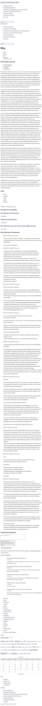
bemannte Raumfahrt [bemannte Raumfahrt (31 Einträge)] (31, 642)
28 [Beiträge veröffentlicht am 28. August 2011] (38, 670)
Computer (6, 608)
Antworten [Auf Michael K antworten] (17, 453)
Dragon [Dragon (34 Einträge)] (9, 644)
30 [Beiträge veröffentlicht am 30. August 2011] (9, 672)
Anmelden (6, 680)
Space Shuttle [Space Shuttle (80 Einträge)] (33, 650)
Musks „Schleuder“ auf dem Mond (18, 583)
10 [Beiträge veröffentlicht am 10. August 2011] (15, 665)
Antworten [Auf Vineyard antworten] (17, 312)
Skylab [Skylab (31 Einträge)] (21, 650)
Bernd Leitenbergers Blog (10, 2)
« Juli (19, 674)
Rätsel (5, 627)
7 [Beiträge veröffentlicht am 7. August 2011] (38, 662)
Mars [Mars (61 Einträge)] (19, 648)
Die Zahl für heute (7, 612)
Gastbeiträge (6, 616)
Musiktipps (6, 621)
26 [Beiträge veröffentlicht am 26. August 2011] (26, 670)
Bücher (5, 601)
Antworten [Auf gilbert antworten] (15, 235)
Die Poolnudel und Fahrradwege (10, 213)
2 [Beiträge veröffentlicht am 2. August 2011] (9, 662)
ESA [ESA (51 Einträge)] (18, 644)
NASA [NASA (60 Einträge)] (34, 648)
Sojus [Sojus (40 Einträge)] (27, 650)
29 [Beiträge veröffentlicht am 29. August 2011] (3, 672)
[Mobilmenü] (4, 23)
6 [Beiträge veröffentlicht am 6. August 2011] (32, 662)
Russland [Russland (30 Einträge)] (10, 650)
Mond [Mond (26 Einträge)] (26, 647)
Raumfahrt (6, 625)
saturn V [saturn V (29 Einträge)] (17, 650)
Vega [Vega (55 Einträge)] (21, 654)
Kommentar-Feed (7, 684)
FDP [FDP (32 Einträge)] (32, 644)
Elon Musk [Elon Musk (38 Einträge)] (14, 644)
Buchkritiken (6, 603)
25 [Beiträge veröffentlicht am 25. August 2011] (20, 670)
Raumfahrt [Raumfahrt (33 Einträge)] (5, 650)
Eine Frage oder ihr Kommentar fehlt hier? (13, 32)
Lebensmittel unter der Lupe (9, 618)
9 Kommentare (7, 69)
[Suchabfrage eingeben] (7, 22)
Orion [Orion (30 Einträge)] (38, 647)
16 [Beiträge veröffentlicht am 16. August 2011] (9, 667)
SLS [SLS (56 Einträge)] (24, 650)
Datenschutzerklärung (8, 26)
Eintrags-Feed (6, 682)
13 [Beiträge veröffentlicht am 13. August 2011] (32, 665)
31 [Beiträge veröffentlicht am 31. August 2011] (15, 672)
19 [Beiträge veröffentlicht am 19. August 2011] (26, 667)
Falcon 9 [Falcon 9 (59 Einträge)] (22, 644)
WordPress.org (7, 685)
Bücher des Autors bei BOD (10, 28)
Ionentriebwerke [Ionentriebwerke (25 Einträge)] (8, 647)
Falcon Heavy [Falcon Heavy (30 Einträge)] (28, 644)
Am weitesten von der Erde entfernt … (18, 559)
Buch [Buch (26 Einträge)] (36, 642)
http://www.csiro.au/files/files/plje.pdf (11, 332)
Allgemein (6, 67)
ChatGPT (5, 605)
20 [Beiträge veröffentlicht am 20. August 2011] (32, 667)
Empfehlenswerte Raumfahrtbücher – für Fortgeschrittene (16, 30)
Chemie (5, 606)
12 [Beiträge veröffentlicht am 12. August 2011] (26, 665)
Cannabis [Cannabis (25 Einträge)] (39, 642)
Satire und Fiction (7, 629)
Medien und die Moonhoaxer (9, 219)
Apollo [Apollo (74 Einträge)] (3, 642)
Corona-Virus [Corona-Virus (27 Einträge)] (5, 644)
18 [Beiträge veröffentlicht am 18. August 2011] (20, 667)
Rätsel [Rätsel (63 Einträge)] (14, 650)
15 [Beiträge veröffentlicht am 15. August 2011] (3, 667)
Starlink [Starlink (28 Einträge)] (9, 654)
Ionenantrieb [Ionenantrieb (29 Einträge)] (3, 647)
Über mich (6, 38)
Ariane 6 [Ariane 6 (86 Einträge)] (18, 642)
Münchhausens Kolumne (9, 620)
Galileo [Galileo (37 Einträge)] (35, 644)
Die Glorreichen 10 (8, 610)
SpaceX (5, 631)
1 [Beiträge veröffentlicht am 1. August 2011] (3, 662)
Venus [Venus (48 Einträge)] (24, 654)
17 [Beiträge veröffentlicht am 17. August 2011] (15, 667)
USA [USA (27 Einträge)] (18, 654)
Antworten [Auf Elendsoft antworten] (17, 341)
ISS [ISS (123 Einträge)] (13, 648)
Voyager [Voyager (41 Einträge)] (29, 654)
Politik (5, 623)
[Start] (4, 52)
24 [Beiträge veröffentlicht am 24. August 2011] (15, 670)
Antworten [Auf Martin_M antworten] (17, 248)
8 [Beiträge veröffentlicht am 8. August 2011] (3, 665)
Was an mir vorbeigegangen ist (10, 633)
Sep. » (22, 674)
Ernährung (6, 614)
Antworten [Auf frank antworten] (15, 427)
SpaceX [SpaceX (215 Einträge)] (4, 654)
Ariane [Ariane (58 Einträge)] (7, 642)
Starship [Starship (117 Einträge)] (14, 654)
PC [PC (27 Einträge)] (40, 647)
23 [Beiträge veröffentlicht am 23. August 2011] (9, 670)
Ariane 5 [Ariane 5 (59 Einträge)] (12, 642)
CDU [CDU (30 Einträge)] (2, 644)
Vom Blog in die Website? (9, 36)
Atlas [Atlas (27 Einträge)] (22, 642)
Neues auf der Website (9, 34)
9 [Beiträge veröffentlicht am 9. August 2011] (9, 665)
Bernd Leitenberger (8, 64)
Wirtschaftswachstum (8, 58)
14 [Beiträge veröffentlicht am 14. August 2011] (38, 665)
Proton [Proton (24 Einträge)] (2, 650)
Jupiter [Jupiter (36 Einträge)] (16, 647)
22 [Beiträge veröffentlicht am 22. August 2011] (3, 670)
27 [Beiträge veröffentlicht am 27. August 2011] (32, 670)
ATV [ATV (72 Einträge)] (25, 642)
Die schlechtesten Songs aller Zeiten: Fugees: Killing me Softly (18, 226)
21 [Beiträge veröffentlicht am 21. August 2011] (38, 667)
